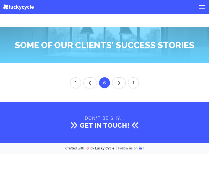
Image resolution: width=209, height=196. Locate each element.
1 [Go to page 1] (76, 82)
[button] (201, 7)
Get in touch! (104, 125)
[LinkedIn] (141, 148)
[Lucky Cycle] (18, 7)
